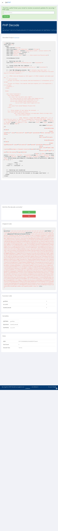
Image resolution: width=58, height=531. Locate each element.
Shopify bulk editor (43, 387)
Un (8, 2)
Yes (29, 212)
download (16, 37)
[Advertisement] (14, 193)
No (29, 216)
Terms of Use (28, 387)
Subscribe (6, 16)
